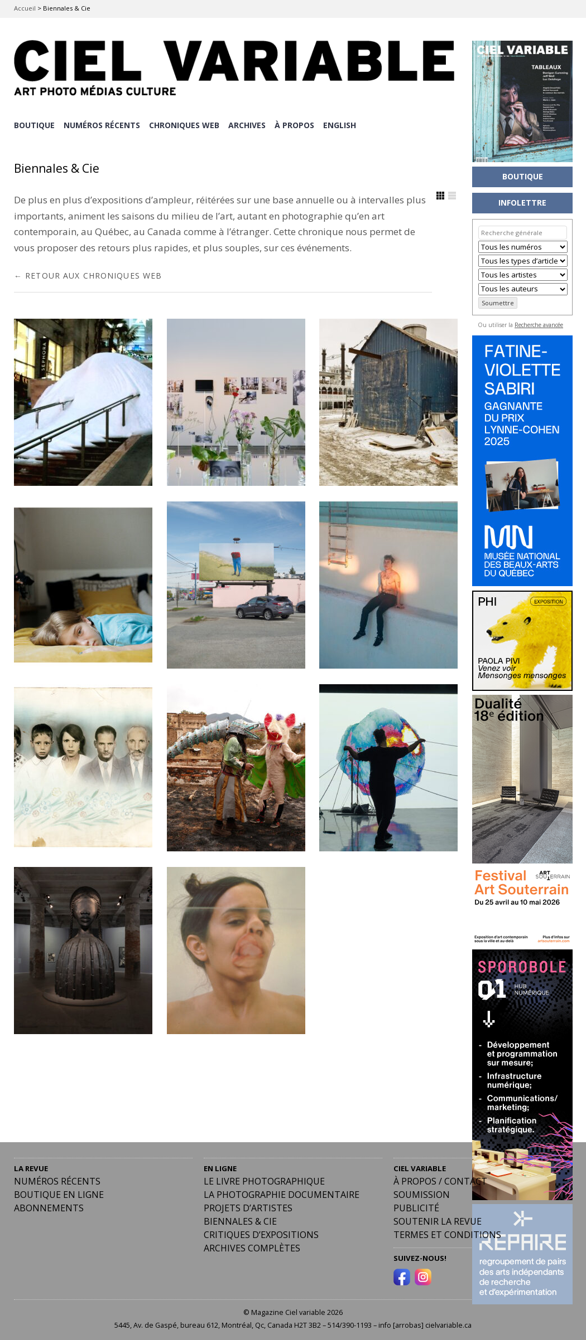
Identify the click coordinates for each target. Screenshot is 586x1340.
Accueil (25, 8)
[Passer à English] (342, 124)
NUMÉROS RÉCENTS (102, 124)
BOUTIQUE (34, 124)
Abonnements (49, 1206)
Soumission (421, 1193)
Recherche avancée (539, 325)
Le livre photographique (264, 1179)
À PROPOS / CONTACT (440, 1179)
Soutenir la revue (437, 1220)
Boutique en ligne (59, 1193)
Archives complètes (252, 1246)
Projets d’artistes (248, 1206)
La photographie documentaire (281, 1193)
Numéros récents (57, 1179)
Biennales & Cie (240, 1220)
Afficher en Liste (452, 194)
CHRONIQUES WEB (185, 124)
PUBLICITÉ (416, 1206)
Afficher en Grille (440, 194)
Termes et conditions (447, 1233)
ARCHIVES (248, 124)
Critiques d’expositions (261, 1233)
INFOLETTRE (522, 202)
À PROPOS (296, 124)
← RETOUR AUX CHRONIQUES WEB (88, 273)
